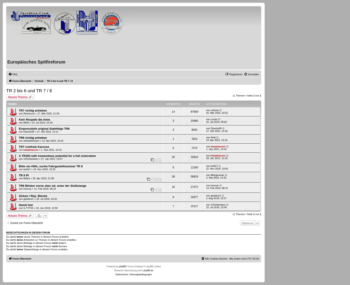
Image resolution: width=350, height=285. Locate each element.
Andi (213, 137)
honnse (27, 188)
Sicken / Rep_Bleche (33, 196)
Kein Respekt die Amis (34, 119)
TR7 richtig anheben (33, 110)
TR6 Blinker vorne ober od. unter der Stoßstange (52, 185)
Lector (214, 119)
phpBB (122, 266)
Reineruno (29, 113)
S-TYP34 (28, 208)
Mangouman (217, 175)
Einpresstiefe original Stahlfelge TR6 (44, 128)
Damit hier (26, 205)
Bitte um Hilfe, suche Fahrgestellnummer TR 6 (51, 166)
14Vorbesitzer (30, 159)
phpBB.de (148, 270)
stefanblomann (31, 140)
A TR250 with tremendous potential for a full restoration (57, 156)
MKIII (26, 122)
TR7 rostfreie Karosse (34, 146)
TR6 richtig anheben (33, 137)
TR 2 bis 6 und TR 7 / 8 (29, 90)
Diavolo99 (28, 131)
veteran (215, 110)
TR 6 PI (24, 175)
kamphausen (30, 149)
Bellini (26, 178)
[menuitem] (12, 74)
